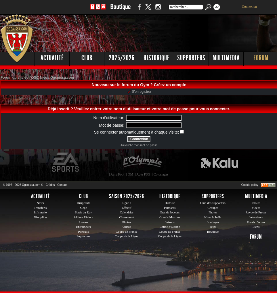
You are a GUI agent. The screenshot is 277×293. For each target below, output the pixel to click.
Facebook (138, 10)
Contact (62, 184)
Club (86, 58)
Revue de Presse (256, 212)
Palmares (170, 207)
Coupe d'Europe (169, 226)
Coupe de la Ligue (126, 236)
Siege (83, 207)
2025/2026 (122, 58)
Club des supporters (213, 203)
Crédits (50, 184)
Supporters (191, 58)
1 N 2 (98, 10)
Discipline (40, 217)
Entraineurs (83, 226)
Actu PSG (143, 174)
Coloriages (161, 174)
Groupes (212, 207)
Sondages (213, 222)
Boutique (120, 10)
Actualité (52, 58)
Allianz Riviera (83, 217)
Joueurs (83, 222)
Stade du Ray (83, 212)
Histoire (170, 203)
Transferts (40, 207)
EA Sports (65, 162)
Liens (256, 226)
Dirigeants (83, 203)
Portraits (83, 231)
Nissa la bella (212, 217)
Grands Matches (169, 217)
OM (130, 174)
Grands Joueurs (170, 212)
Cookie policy (249, 184)
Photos (126, 222)
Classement (126, 217)
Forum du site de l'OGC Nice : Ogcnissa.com (37, 78)
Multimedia (226, 58)
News (40, 203)
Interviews (256, 217)
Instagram (158, 10)
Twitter (148, 10)
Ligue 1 (126, 203)
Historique (157, 58)
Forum (256, 236)
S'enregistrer (139, 92)
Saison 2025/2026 (126, 196)
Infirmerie (40, 212)
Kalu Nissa (219, 162)
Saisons (170, 222)
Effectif (126, 207)
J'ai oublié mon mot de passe (138, 145)
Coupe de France (126, 231)
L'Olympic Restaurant (142, 162)
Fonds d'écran (256, 222)
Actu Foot (117, 174)
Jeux (213, 226)
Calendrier (126, 212)
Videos (126, 226)
